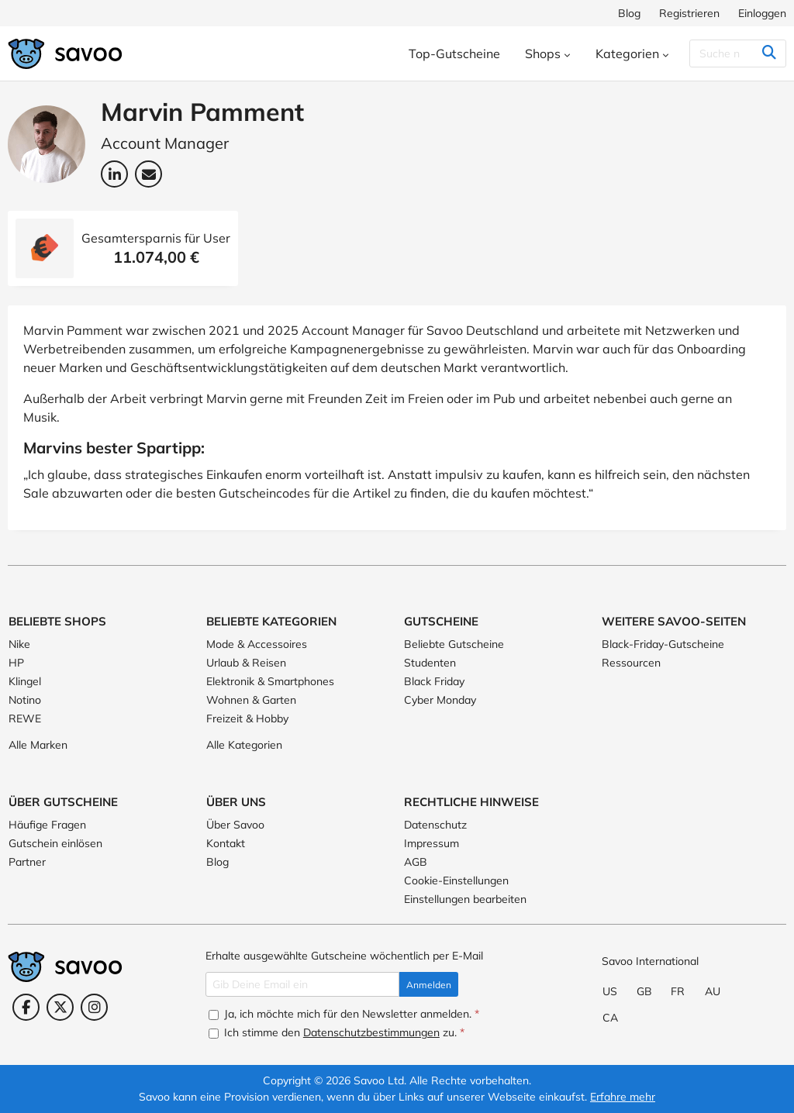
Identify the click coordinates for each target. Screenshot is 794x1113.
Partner (27, 862)
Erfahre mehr (622, 1097)
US (609, 991)
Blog (629, 13)
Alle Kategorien (244, 745)
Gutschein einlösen (55, 843)
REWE (25, 718)
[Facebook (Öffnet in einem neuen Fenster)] (26, 1007)
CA (610, 1018)
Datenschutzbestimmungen (371, 1032)
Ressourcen (631, 663)
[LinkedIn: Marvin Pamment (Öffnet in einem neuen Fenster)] (114, 174)
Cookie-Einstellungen (456, 880)
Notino (25, 700)
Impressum (431, 843)
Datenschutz (435, 825)
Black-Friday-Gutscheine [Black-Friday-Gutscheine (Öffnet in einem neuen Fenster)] (663, 644)
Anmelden (428, 985)
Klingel (25, 681)
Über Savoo (235, 825)
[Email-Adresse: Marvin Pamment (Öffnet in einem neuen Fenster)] (148, 174)
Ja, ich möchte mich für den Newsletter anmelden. (344, 1014)
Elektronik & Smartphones (270, 681)
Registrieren (689, 13)
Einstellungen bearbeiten (465, 899)
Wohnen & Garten (251, 700)
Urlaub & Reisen (246, 663)
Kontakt (225, 843)
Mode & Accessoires (256, 644)
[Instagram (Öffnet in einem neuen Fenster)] (94, 1007)
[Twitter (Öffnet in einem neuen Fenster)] (60, 1007)
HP (16, 663)
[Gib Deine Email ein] (302, 984)
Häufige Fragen (47, 825)
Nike (19, 644)
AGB (415, 862)
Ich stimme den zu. (336, 1032)
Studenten (430, 663)
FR (678, 991)
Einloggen (762, 13)
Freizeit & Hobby (247, 718)
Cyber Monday (440, 700)
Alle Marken (38, 745)
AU (712, 991)
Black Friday (434, 681)
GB (644, 991)
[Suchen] (737, 53)
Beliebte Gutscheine (454, 644)
